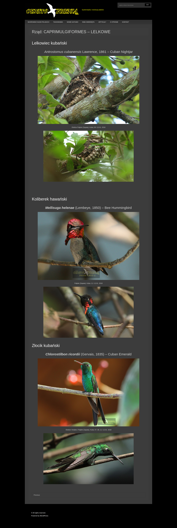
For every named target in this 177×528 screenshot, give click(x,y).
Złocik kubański (46, 345)
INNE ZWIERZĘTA (88, 22)
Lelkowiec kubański (49, 43)
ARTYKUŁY (102, 22)
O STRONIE (114, 22)
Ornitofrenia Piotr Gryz (52, 10)
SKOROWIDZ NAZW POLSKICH (38, 22)
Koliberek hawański (49, 199)
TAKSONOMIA (58, 22)
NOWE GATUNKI (72, 22)
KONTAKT (125, 22)
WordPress (44, 516)
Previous (37, 495)
